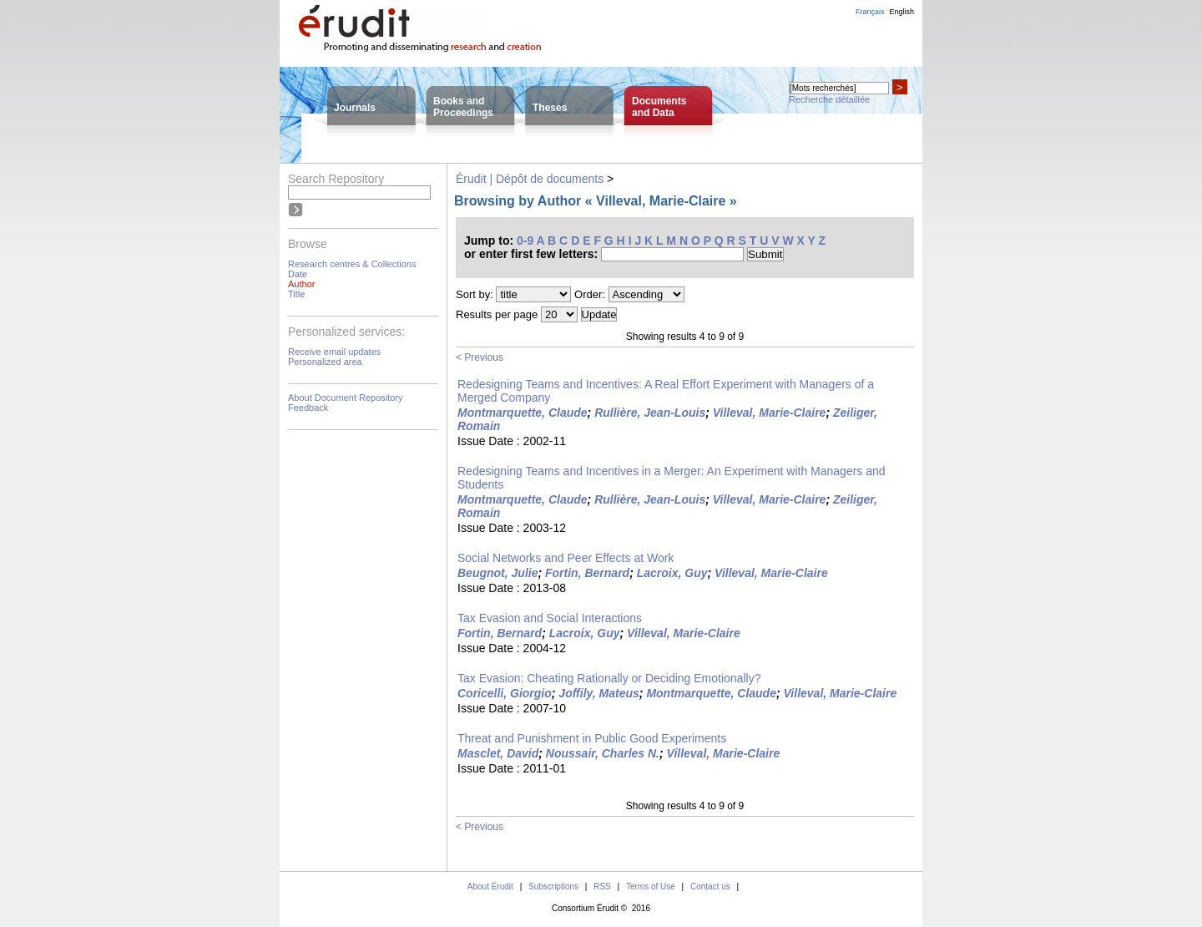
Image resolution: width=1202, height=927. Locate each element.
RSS (602, 886)
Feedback (308, 408)
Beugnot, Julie (497, 573)
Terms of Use (650, 886)
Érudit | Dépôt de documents (530, 178)
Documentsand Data (659, 107)
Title (296, 294)
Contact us (710, 886)
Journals (355, 108)
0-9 (525, 240)
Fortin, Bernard (587, 573)
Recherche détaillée (829, 99)
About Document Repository (345, 398)
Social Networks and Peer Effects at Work (565, 558)
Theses (550, 108)
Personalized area (325, 362)
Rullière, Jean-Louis (649, 412)
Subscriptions (553, 886)
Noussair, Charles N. (602, 753)
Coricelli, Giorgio (504, 693)
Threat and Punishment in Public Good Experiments (591, 738)
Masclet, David (497, 753)
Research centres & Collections (352, 264)
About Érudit (490, 886)
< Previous (479, 357)
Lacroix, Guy (672, 573)
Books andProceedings (463, 107)
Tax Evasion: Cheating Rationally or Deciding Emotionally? (608, 678)
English (901, 12)
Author (301, 284)
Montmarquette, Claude (522, 412)
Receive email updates (334, 352)
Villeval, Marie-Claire (769, 412)
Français (870, 12)
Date (297, 274)
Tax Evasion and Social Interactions (549, 618)
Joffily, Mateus (598, 693)
